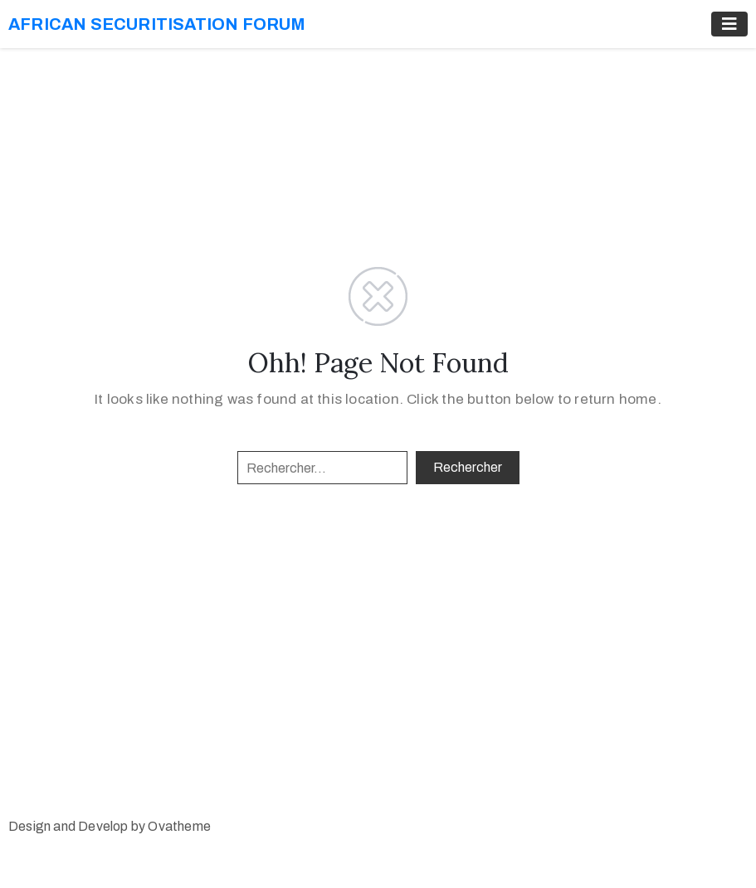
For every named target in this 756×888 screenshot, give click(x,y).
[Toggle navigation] (729, 24)
